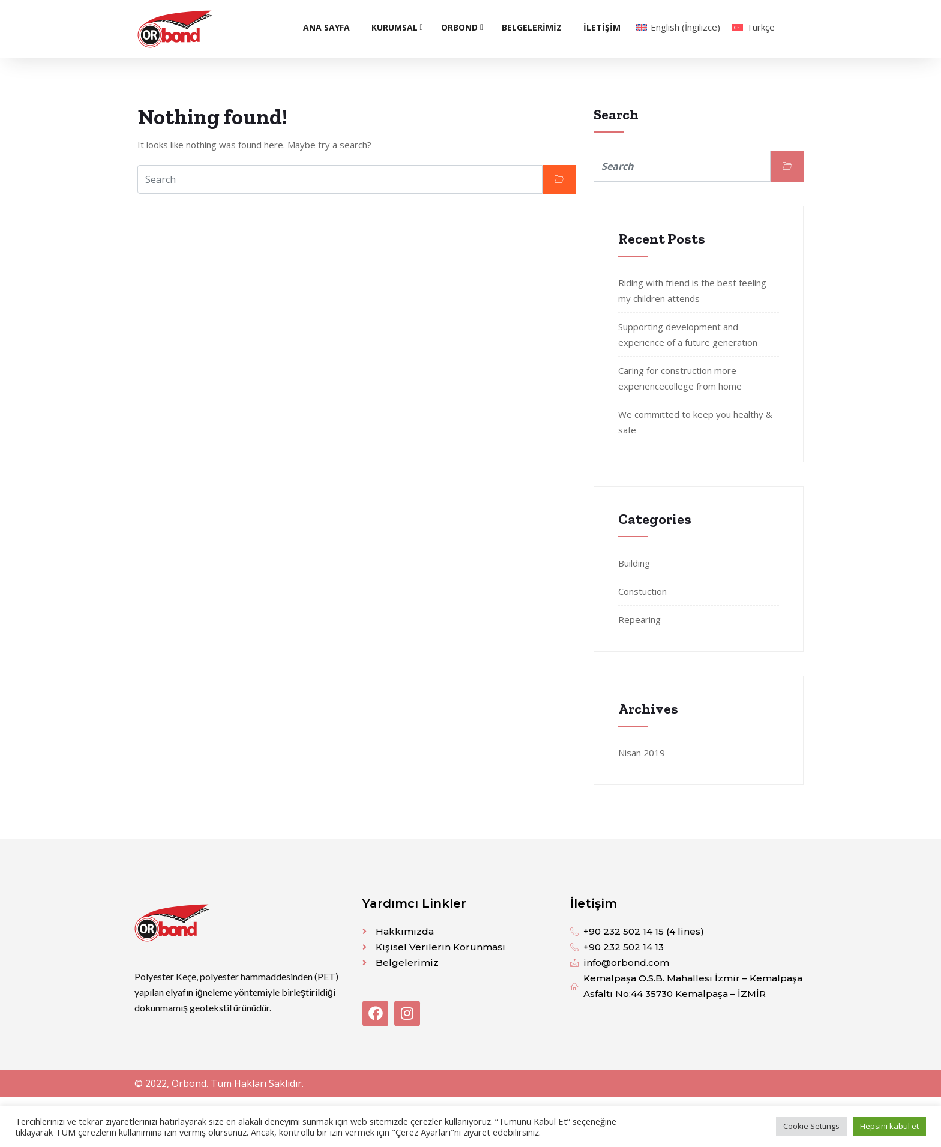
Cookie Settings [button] (811, 1126)
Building (634, 563)
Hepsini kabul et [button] (889, 1126)
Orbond (459, 27)
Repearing (639, 619)
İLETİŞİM (602, 27)
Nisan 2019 (641, 753)
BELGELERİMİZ (532, 27)
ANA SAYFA (326, 27)
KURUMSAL (394, 27)
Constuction (642, 591)
